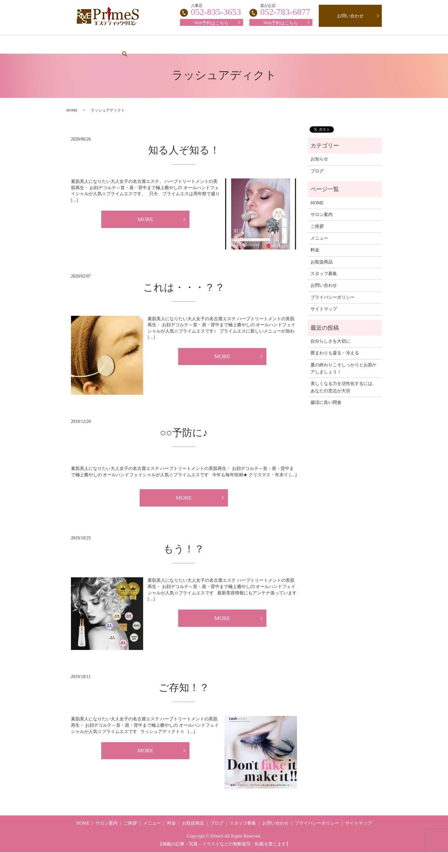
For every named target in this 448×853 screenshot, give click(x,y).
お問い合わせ (350, 16)
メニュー (189, 44)
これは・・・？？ (184, 287)
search (357, 44)
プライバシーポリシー (333, 297)
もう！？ (183, 549)
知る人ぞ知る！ (184, 150)
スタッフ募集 (254, 44)
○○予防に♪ (184, 432)
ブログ (329, 44)
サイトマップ (324, 309)
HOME (88, 44)
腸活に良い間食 (326, 402)
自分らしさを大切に (330, 341)
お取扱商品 (295, 44)
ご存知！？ (184, 688)
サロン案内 (123, 44)
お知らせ (319, 159)
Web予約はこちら (281, 23)
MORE (145, 219)
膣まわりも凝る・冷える (335, 353)
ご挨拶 (157, 44)
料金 (219, 44)
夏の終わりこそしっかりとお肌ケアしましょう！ (344, 368)
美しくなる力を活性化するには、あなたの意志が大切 (344, 387)
